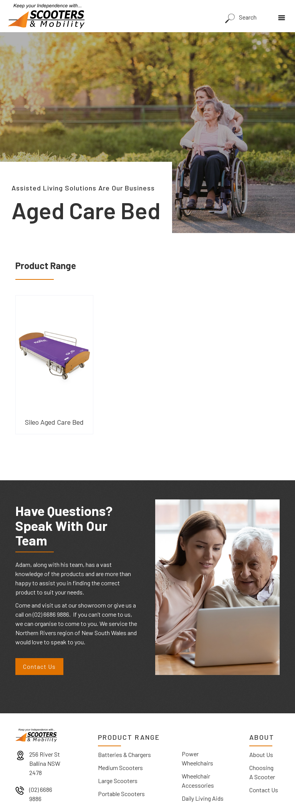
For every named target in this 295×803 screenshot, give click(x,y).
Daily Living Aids (203, 798)
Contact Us (39, 666)
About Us (261, 754)
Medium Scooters (120, 767)
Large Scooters (118, 780)
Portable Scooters (121, 793)
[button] (283, 15)
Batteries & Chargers (124, 754)
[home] (46, 16)
